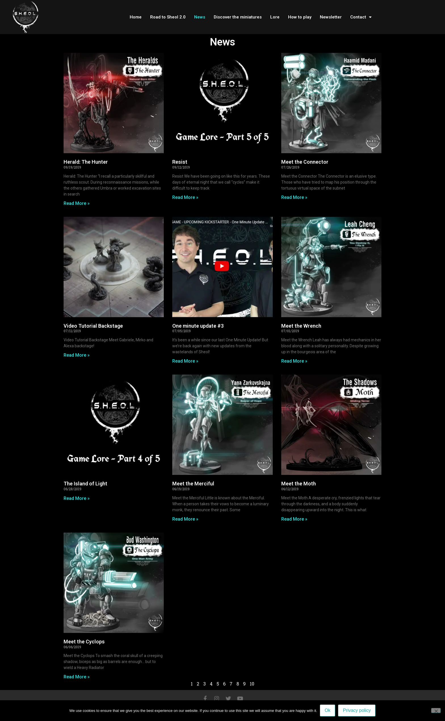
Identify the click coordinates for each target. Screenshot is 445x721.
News (199, 17)
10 (252, 684)
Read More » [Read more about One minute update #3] (185, 361)
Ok (328, 710)
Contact (360, 17)
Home (136, 17)
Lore (275, 17)
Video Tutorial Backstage (93, 326)
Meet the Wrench (301, 326)
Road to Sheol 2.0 (168, 17)
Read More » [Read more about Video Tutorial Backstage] (77, 355)
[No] (436, 710)
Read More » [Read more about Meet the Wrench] (294, 361)
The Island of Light (85, 484)
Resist (179, 162)
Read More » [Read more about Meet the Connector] (294, 197)
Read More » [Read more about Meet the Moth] (294, 519)
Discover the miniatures (238, 17)
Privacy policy (357, 710)
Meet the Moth (298, 484)
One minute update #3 (198, 326)
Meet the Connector (304, 162)
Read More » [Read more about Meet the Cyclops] (77, 677)
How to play (299, 17)
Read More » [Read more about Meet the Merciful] (185, 519)
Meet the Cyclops (84, 642)
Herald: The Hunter (86, 162)
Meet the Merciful (193, 484)
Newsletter (331, 17)
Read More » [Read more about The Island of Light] (77, 498)
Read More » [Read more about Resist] (185, 197)
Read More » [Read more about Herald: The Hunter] (77, 203)
